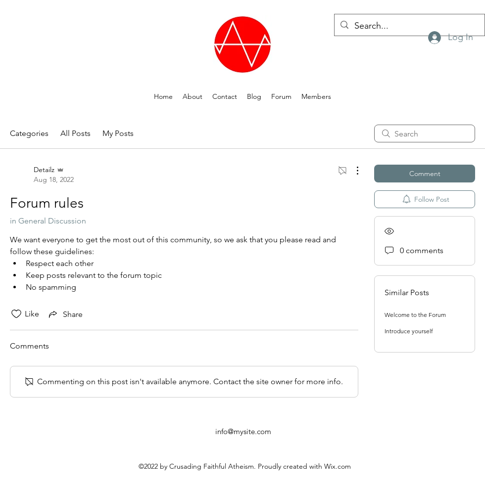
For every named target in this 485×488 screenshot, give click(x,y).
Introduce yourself (409, 331)
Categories (29, 133)
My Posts (118, 133)
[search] (424, 133)
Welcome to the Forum (415, 314)
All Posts (75, 133)
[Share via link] (65, 314)
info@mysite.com (243, 431)
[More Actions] (352, 171)
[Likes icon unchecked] (16, 314)
